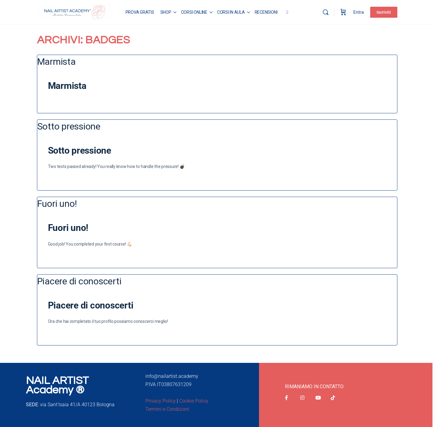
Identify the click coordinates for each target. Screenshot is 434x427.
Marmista (67, 85)
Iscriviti (384, 12)
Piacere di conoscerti (90, 305)
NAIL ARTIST (57, 380)
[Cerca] (325, 12)
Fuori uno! (68, 227)
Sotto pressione (79, 150)
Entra (358, 12)
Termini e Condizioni (167, 409)
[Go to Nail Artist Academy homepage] (75, 11)
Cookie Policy (193, 401)
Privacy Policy (160, 401)
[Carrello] (343, 12)
